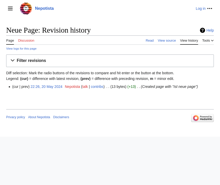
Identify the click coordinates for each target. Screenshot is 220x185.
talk (85, 87)
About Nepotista (39, 117)
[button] (110, 61)
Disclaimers (61, 117)
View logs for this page (21, 48)
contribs (97, 87)
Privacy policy (15, 117)
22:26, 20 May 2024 (47, 87)
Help (210, 30)
